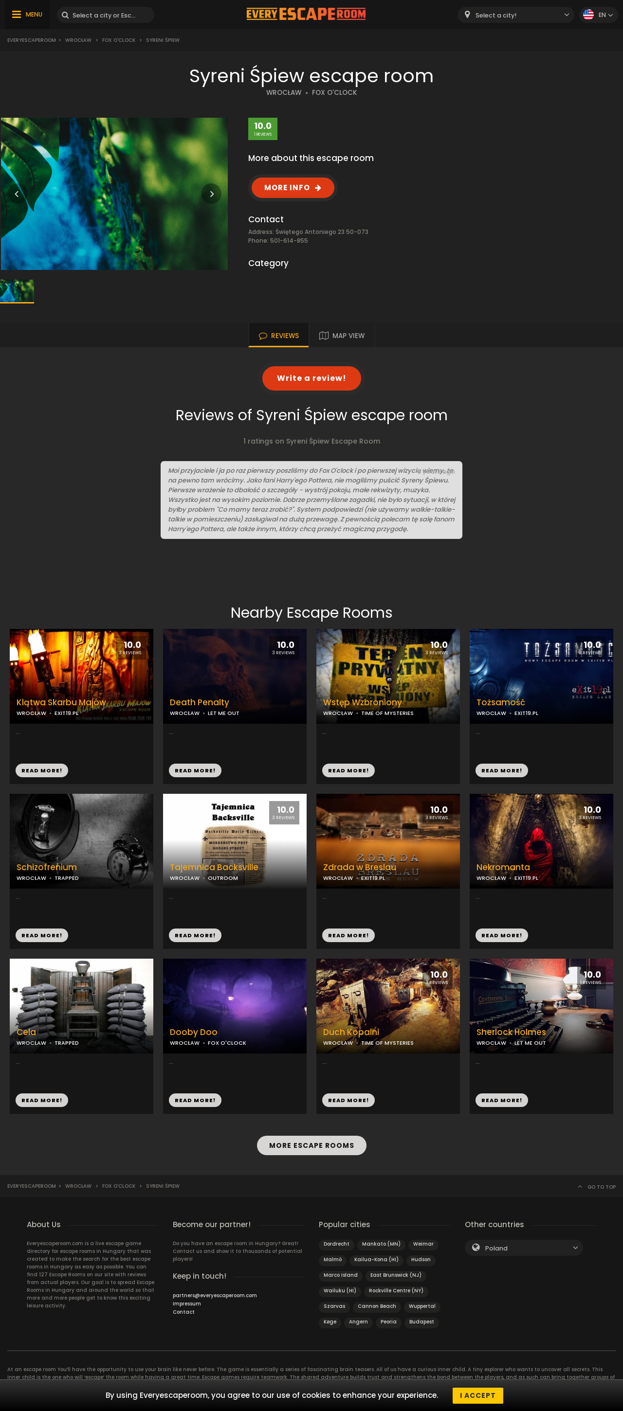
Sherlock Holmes (511, 1032)
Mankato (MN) (381, 1243)
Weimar (423, 1243)
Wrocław (78, 40)
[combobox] (516, 15)
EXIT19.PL (66, 713)
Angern (358, 1321)
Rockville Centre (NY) (396, 1290)
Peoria (389, 1321)
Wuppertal (422, 1305)
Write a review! (312, 378)
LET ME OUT (223, 713)
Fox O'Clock (118, 40)
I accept (478, 1395)
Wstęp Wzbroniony (362, 702)
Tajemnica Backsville (214, 867)
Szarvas (334, 1305)
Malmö (333, 1259)
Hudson (421, 1259)
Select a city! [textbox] (496, 15)
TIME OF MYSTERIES (387, 713)
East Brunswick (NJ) (395, 1274)
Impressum (187, 1303)
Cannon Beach (377, 1305)
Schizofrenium (47, 867)
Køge (330, 1321)
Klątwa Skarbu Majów (61, 702)
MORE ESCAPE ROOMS (311, 1145)
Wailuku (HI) (340, 1290)
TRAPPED (67, 878)
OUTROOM (223, 878)
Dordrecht (336, 1243)
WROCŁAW (283, 92)
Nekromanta (503, 867)
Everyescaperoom (31, 40)
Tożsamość (500, 702)
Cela (26, 1032)
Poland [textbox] (496, 1248)
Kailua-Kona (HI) (376, 1259)
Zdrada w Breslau (359, 867)
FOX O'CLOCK (334, 92)
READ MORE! (41, 770)
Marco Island (341, 1274)
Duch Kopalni (351, 1032)
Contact (184, 1311)
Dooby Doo (194, 1032)
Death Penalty (199, 702)
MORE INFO (287, 187)
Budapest (421, 1321)
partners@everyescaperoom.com (215, 1295)
